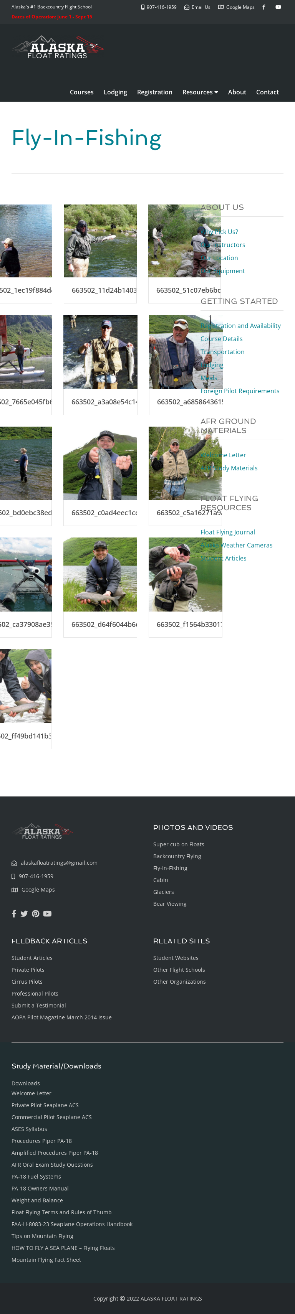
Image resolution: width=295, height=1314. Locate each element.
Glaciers (163, 891)
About (237, 92)
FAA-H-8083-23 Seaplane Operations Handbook (72, 1224)
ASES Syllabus (29, 1129)
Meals (209, 378)
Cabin (160, 880)
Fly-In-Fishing (170, 868)
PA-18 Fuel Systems (36, 1176)
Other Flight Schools (179, 969)
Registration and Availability (241, 325)
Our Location (219, 258)
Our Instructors (223, 245)
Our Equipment (223, 271)
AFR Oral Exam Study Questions (52, 1164)
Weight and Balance (37, 1200)
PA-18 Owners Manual (40, 1188)
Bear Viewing (170, 903)
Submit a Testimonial (39, 1005)
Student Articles (224, 558)
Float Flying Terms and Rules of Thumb (62, 1212)
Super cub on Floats (178, 844)
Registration (154, 92)
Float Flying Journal (228, 532)
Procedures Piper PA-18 (42, 1140)
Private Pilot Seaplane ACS (45, 1105)
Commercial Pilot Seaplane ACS (52, 1117)
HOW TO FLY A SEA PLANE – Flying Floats (63, 1247)
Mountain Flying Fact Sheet (46, 1259)
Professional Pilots (35, 993)
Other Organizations (179, 981)
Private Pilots (28, 969)
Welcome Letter (223, 455)
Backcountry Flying (177, 856)
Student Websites (176, 957)
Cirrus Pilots (27, 981)
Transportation (223, 352)
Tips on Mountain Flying (42, 1236)
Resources (200, 92)
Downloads (26, 1083)
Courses (82, 92)
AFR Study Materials (229, 468)
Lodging (115, 92)
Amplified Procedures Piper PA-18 (55, 1152)
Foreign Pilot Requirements (240, 391)
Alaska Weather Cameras (237, 545)
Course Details (222, 339)
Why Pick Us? (219, 232)
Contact (267, 92)
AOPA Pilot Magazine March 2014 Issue (62, 1017)
